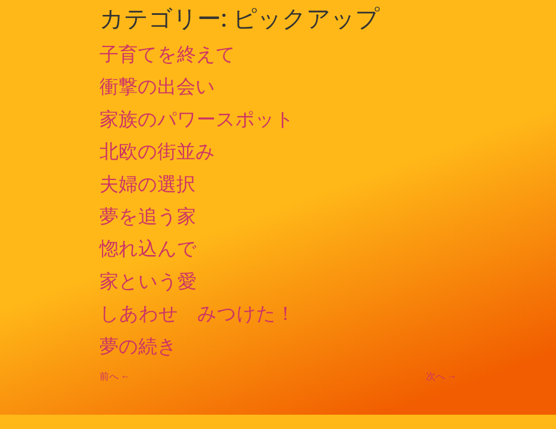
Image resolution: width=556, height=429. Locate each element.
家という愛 (148, 281)
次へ (441, 376)
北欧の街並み (157, 151)
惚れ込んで (148, 248)
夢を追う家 (148, 216)
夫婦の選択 (147, 184)
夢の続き (138, 346)
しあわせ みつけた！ (197, 313)
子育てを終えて (167, 54)
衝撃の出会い (157, 86)
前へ (115, 376)
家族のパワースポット (197, 119)
